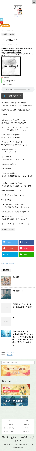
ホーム (10, 420)
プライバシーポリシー (9, 431)
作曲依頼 (26, 424)
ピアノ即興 (10, 424)
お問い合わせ (26, 431)
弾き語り (11, 264)
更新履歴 (5, 264)
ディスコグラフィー (9, 428)
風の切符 (15, 277)
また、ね (9, 355)
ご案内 (26, 420)
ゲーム (26, 428)
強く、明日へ (11, 352)
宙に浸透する (17, 291)
